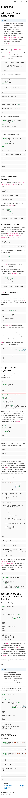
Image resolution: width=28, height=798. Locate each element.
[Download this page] (26, 1)
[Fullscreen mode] (18, 1)
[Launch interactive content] (15, 1)
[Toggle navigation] (2, 1)
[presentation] (13, 302)
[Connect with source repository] (22, 1)
